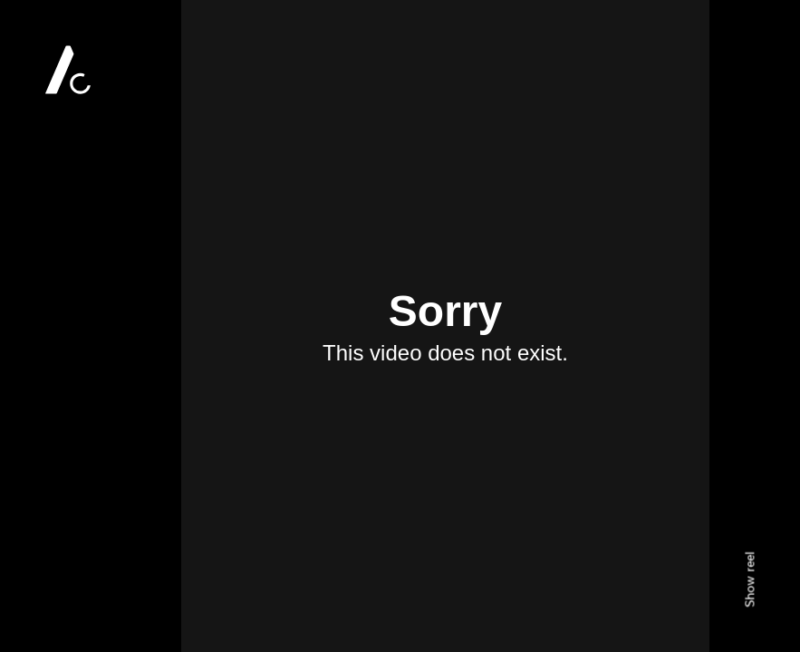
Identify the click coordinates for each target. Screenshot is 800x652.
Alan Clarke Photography (68, 69)
